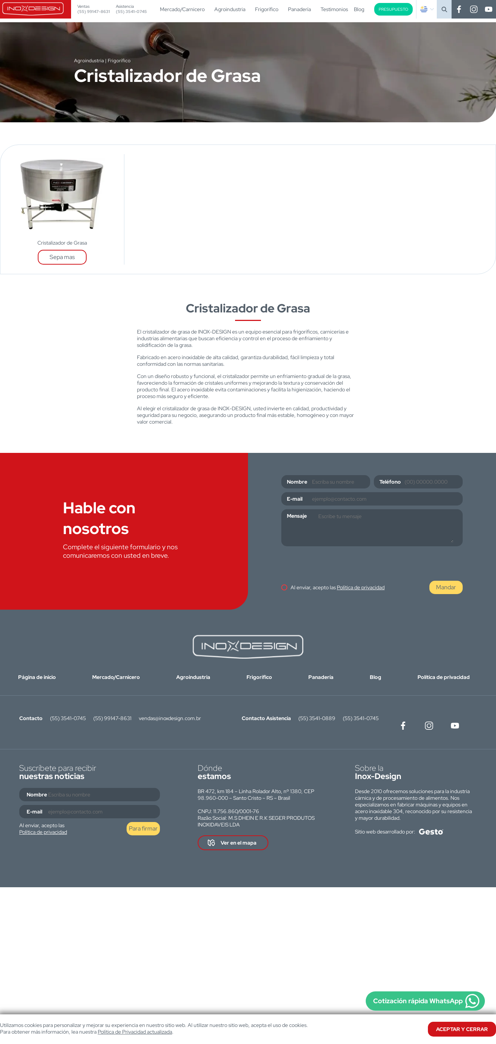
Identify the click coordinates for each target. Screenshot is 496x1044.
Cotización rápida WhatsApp (418, 1001)
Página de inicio (37, 677)
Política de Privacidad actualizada (135, 1031)
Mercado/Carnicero (182, 9)
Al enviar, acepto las (338, 587)
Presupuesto (393, 9)
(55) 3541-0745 (131, 11)
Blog (359, 9)
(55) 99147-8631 (93, 11)
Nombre (297, 481)
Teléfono (390, 481)
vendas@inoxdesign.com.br (170, 718)
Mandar (446, 587)
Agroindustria (229, 9)
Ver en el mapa (239, 842)
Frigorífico (266, 9)
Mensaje (297, 516)
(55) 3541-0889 (316, 718)
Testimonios (334, 9)
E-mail (294, 499)
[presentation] (337, 564)
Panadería (299, 9)
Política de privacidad (361, 587)
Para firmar (143, 828)
